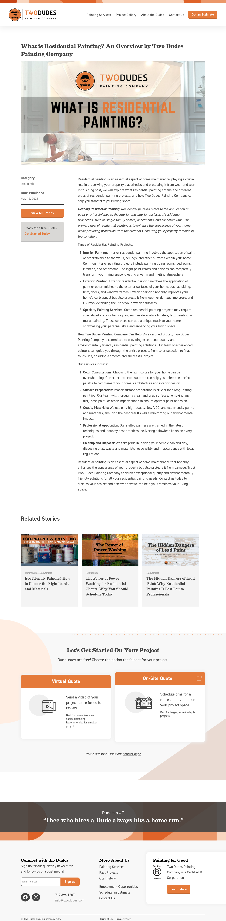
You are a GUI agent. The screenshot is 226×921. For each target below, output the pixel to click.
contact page (132, 756)
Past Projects (108, 874)
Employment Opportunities (118, 888)
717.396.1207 (65, 897)
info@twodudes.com (69, 902)
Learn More (178, 891)
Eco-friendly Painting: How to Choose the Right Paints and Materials (47, 583)
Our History (107, 880)
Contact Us (176, 15)
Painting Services (99, 15)
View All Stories (42, 213)
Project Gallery (126, 15)
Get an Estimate (203, 14)
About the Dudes (152, 15)
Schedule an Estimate (114, 894)
